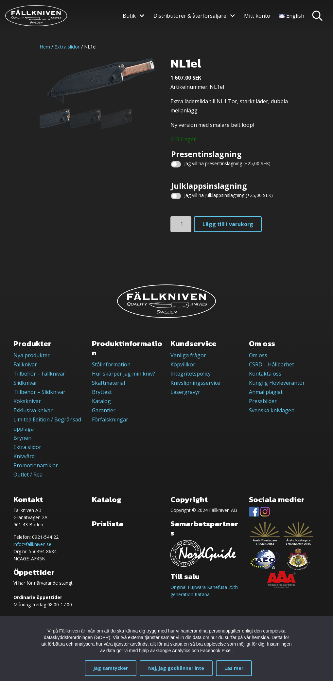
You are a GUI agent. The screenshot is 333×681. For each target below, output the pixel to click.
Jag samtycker (110, 668)
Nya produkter (31, 355)
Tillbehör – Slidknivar (39, 392)
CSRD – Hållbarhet (271, 364)
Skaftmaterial (108, 382)
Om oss (258, 355)
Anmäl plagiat (266, 392)
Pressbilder (263, 401)
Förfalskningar (110, 419)
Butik (129, 15)
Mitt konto (257, 15)
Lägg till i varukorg (227, 224)
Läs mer (233, 668)
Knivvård (24, 456)
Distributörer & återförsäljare (189, 15)
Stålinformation (111, 364)
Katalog (101, 401)
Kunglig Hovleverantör (277, 382)
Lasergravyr (185, 392)
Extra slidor (67, 46)
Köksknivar (27, 401)
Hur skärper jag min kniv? (123, 373)
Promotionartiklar (35, 465)
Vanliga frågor (188, 355)
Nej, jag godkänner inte (176, 668)
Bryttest (102, 392)
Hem (45, 46)
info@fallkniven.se (32, 544)
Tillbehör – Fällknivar (39, 373)
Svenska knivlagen (271, 410)
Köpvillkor (182, 364)
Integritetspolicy (190, 373)
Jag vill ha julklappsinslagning (228, 195)
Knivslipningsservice (195, 382)
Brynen (22, 437)
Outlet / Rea (28, 474)
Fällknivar (25, 364)
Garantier (103, 410)
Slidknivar (25, 382)
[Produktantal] (180, 224)
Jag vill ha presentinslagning (227, 163)
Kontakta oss (265, 373)
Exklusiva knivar (33, 410)
